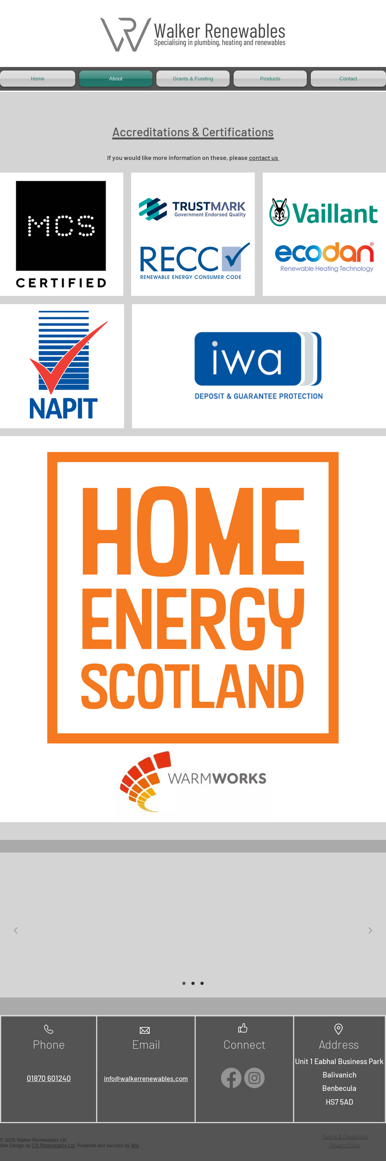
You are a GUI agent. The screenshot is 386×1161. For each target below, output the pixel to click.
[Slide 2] (193, 983)
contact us (264, 157)
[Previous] (15, 931)
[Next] (370, 931)
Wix (135, 1145)
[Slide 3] (202, 983)
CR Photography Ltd (53, 1145)
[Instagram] (254, 1078)
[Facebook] (231, 1078)
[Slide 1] (184, 983)
